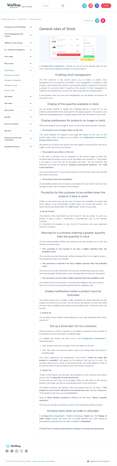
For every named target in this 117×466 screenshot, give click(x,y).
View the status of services (44, 461)
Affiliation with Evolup (13, 43)
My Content (9, 110)
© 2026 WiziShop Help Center (18, 461)
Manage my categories (13, 80)
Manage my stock (35, 19)
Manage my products (12, 75)
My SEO (8, 117)
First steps (9, 57)
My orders (8, 103)
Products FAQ (10, 90)
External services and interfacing (13, 139)
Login (106, 6)
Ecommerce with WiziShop (15, 27)
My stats (8, 131)
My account (9, 63)
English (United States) (99, 461)
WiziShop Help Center (8, 19)
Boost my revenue (12, 124)
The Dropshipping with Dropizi (14, 35)
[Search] (53, 6)
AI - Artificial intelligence (15, 50)
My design (8, 96)
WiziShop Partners (12, 147)
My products (22, 19)
